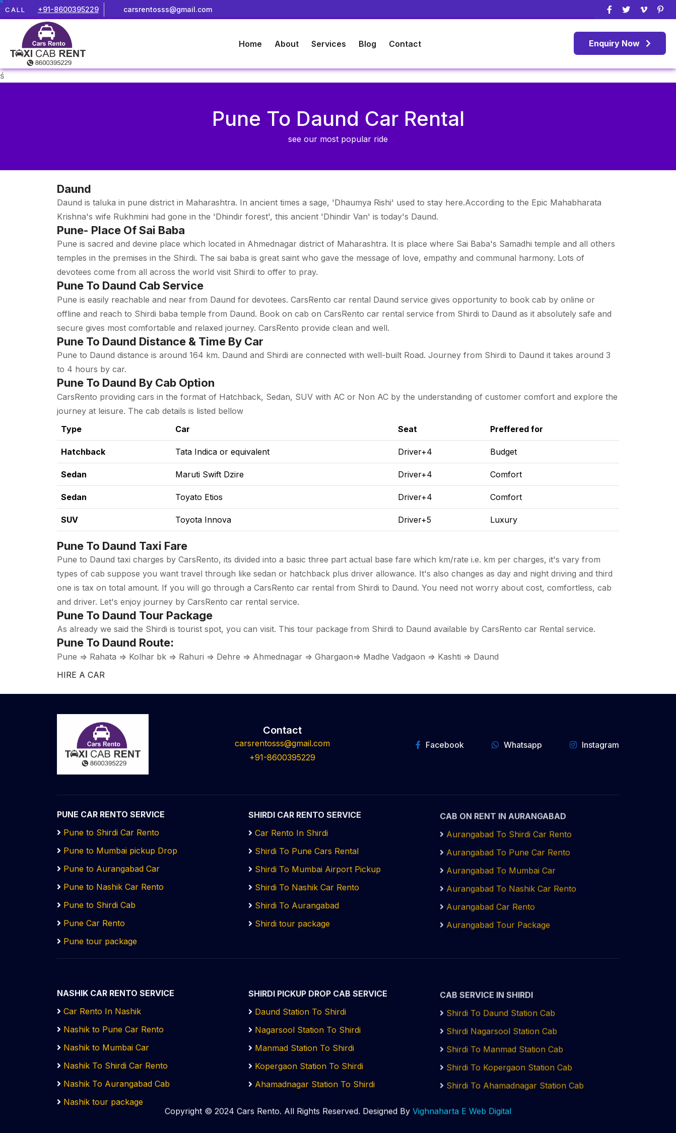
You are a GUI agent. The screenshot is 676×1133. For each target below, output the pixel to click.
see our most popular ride (338, 139)
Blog (367, 44)
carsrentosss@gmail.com (167, 9)
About (287, 44)
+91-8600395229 (68, 9)
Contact (405, 44)
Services (328, 44)
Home (250, 44)
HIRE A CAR (81, 675)
